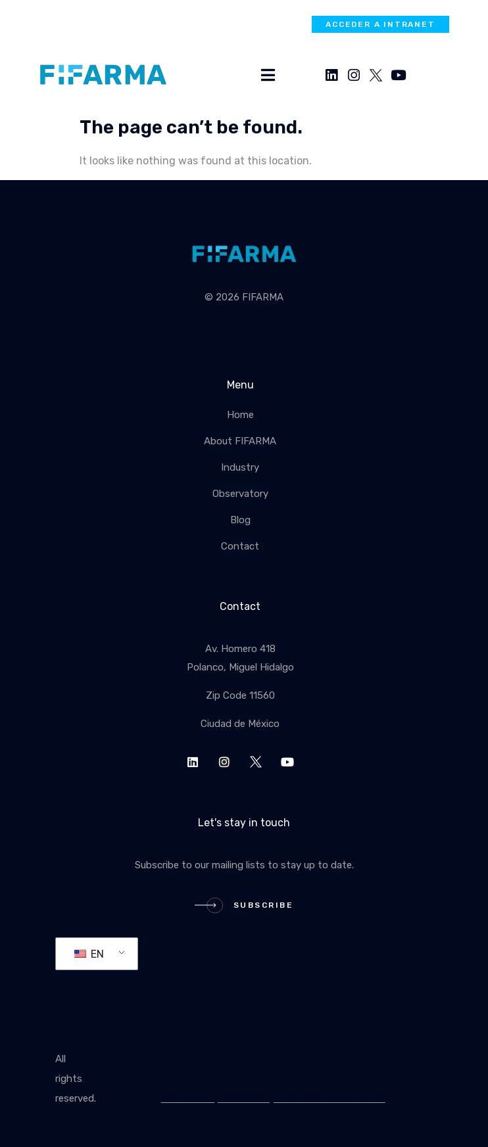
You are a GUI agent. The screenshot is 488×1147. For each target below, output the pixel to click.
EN (89, 954)
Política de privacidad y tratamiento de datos (273, 1098)
